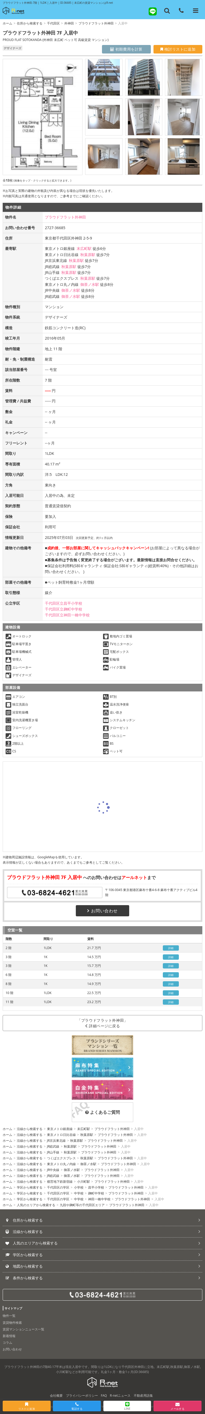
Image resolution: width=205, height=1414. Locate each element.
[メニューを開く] (195, 10)
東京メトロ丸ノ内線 (61, 1164)
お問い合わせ (102, 911)
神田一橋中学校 (99, 1199)
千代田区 (53, 23)
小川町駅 (83, 1181)
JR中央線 (53, 1170)
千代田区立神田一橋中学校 (67, 614)
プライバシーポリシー (82, 1395)
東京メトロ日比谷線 (61, 1134)
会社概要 (56, 1395)
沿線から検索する (29, 1129)
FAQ (104, 1395)
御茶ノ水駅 (89, 284)
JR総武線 (53, 1146)
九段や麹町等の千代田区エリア (82, 1205)
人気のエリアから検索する (36, 1205)
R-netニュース (120, 1395)
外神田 (69, 23)
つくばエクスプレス (61, 1158)
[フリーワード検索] (167, 10)
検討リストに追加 (177, 49)
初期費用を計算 (126, 49)
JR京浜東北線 (56, 1140)
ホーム (7, 23)
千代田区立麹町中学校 (63, 609)
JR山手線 (53, 1152)
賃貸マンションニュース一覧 (23, 1329)
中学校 (79, 1193)
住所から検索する (29, 23)
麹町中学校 (96, 1193)
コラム (7, 1342)
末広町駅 (84, 248)
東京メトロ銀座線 (60, 1129)
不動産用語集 (143, 1395)
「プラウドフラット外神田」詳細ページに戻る (102, 1023)
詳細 (171, 948)
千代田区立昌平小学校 (63, 603)
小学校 (79, 1187)
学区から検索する (29, 1187)
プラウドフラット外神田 (96, 23)
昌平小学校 (96, 1187)
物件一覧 (9, 1315)
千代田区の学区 (58, 1187)
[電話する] (181, 10)
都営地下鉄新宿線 (60, 1181)
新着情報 (9, 1336)
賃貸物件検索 (12, 1322)
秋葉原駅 (87, 254)
